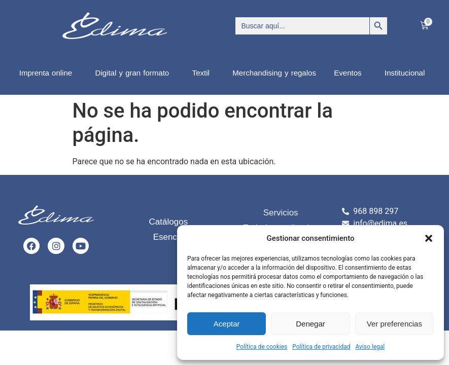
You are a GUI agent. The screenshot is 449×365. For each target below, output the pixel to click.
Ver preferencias (394, 323)
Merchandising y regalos (274, 72)
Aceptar (227, 323)
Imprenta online (48, 73)
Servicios (280, 212)
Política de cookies (262, 346)
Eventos (350, 73)
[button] (429, 238)
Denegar (310, 323)
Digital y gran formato (135, 73)
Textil (203, 73)
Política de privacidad (321, 346)
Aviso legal (370, 346)
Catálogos (168, 222)
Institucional (407, 73)
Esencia (168, 237)
